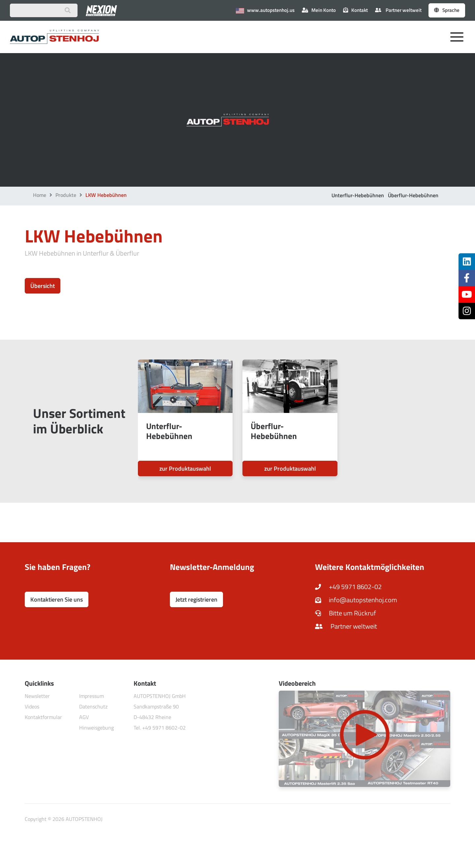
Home (39, 195)
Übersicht (42, 285)
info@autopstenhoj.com (356, 600)
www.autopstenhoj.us (265, 10)
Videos (32, 706)
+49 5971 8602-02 (348, 586)
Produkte (65, 195)
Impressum (91, 696)
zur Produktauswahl (185, 468)
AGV (84, 717)
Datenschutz (93, 706)
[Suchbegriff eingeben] (44, 10)
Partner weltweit (398, 10)
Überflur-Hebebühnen (413, 195)
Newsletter (37, 696)
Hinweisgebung (96, 728)
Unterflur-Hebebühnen (358, 195)
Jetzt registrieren (196, 599)
